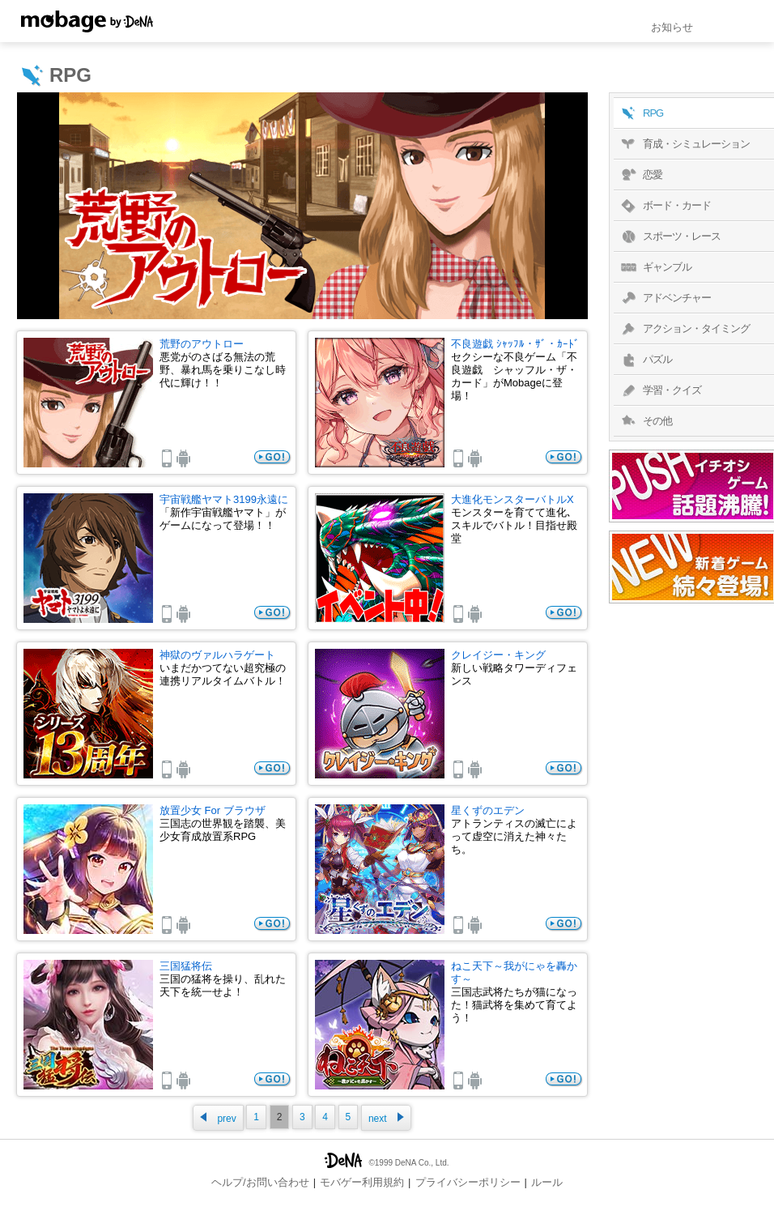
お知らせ (672, 27)
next (386, 1118)
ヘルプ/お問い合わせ (260, 1182)
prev (218, 1118)
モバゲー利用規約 (362, 1182)
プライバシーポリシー (468, 1182)
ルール (547, 1182)
